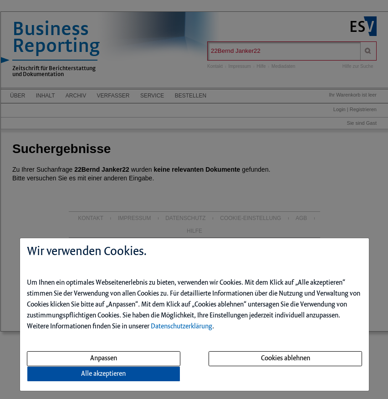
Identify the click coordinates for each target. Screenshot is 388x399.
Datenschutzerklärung (181, 326)
